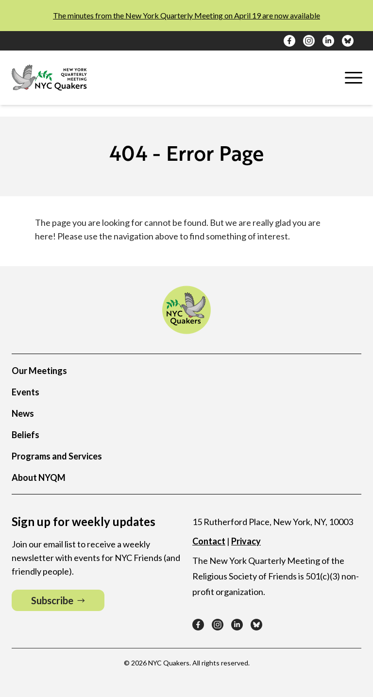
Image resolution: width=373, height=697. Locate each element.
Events (25, 392)
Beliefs (25, 434)
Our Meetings (39, 370)
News (23, 413)
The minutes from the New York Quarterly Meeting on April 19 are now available (186, 15)
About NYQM (39, 477)
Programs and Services (57, 456)
